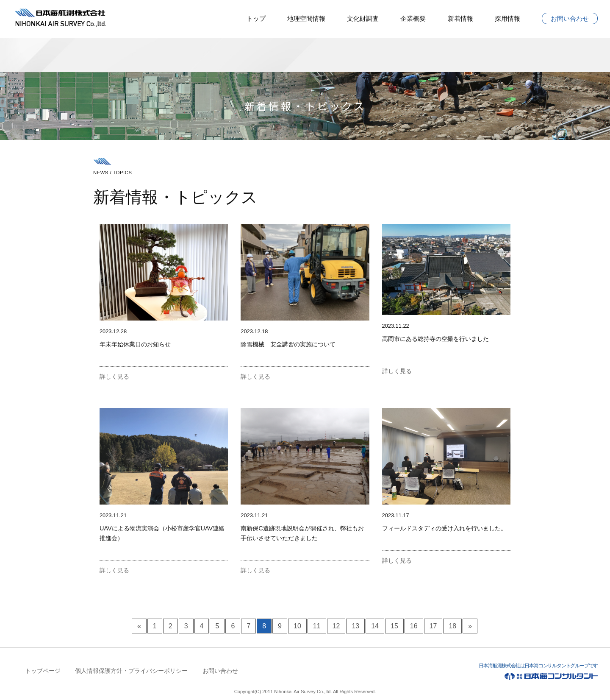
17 (433, 626)
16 (414, 626)
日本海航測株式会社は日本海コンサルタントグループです (510, 673)
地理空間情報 (306, 18)
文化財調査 (363, 18)
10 (297, 626)
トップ (256, 18)
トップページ (43, 670)
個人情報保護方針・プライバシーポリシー (131, 670)
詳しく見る (114, 376)
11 (317, 626)
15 (394, 626)
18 (452, 626)
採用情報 (507, 18)
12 (336, 626)
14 (375, 626)
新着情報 (460, 18)
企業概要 (413, 18)
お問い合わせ (570, 18)
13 (355, 626)
